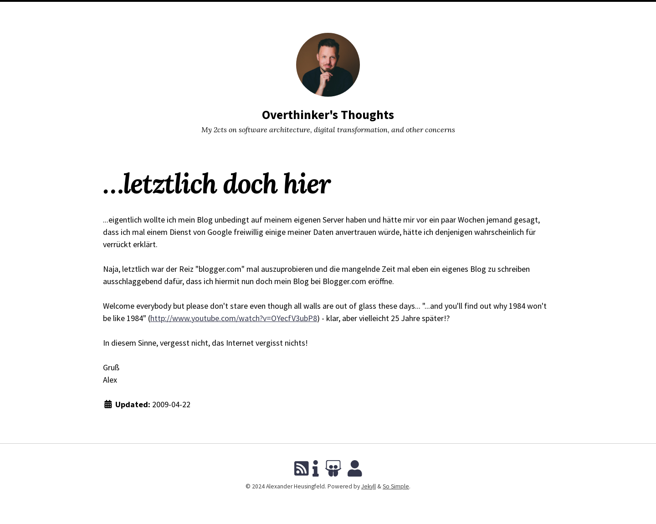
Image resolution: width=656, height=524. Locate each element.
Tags (334, 11)
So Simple (396, 486)
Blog (285, 11)
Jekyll (368, 486)
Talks (310, 11)
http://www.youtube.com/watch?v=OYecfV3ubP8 (233, 318)
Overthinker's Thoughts (328, 115)
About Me (364, 11)
